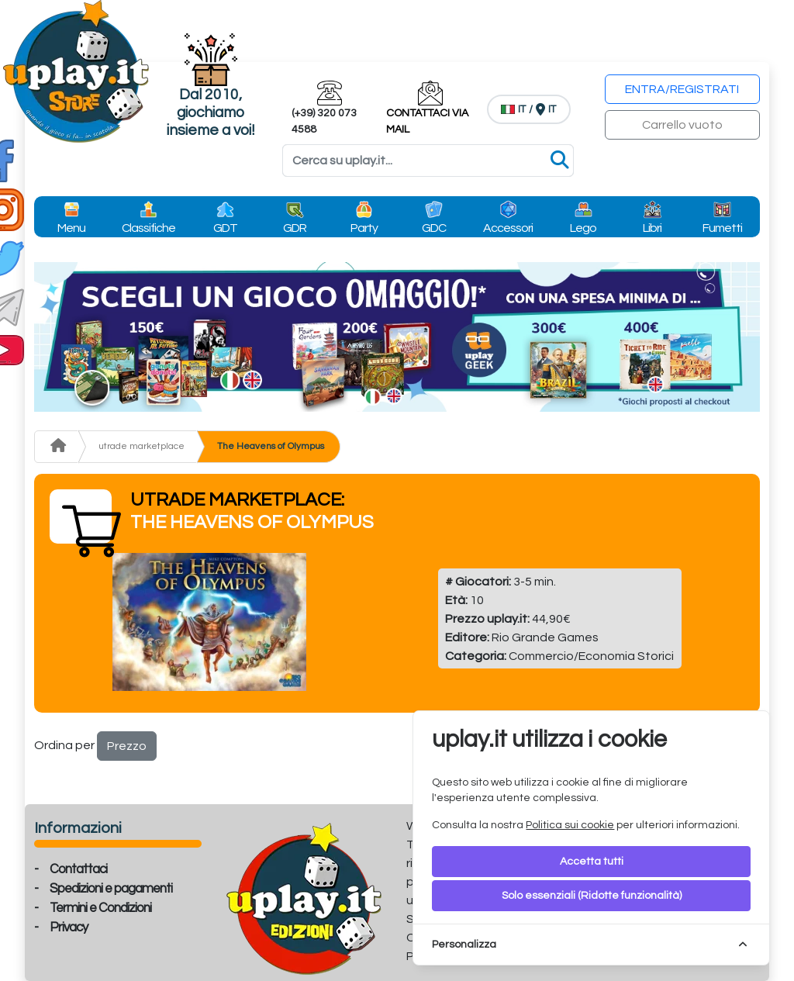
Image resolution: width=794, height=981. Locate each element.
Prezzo (127, 746)
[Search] (428, 160)
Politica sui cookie (570, 825)
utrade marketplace (141, 446)
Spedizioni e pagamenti (111, 889)
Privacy (69, 927)
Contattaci (78, 869)
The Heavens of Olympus (270, 446)
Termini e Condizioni (100, 908)
